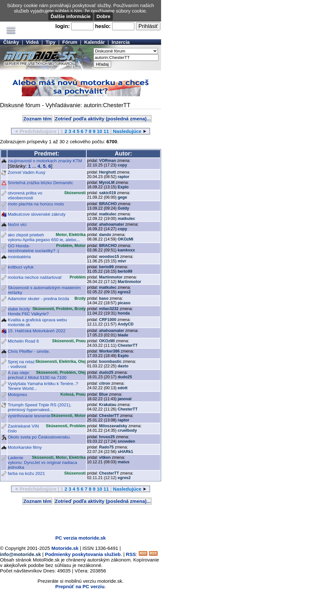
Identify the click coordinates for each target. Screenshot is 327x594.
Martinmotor (111, 277)
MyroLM (107, 182)
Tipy (50, 42)
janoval (124, 399)
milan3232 (109, 308)
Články (11, 42)
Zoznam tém (37, 118)
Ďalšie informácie (71, 16)
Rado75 (106, 447)
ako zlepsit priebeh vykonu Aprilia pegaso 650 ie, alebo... (44, 237)
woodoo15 (109, 256)
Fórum (69, 42)
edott (123, 388)
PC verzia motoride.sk (80, 538)
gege (122, 197)
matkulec (108, 214)
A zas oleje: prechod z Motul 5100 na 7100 (37, 375)
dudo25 (106, 372)
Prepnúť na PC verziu (79, 586)
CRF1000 (108, 319)
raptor (123, 176)
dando (105, 234)
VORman (107, 160)
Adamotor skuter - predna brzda (38, 298)
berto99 (106, 267)
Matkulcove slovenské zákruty (36, 214)
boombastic (110, 361)
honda (124, 313)
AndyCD (125, 324)
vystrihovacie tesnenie (29, 415)
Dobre (104, 16)
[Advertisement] (75, 520)
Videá (32, 42)
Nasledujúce (127, 131)
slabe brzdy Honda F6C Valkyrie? (28, 311)
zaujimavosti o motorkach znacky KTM (45, 160)
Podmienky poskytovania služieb (82, 554)
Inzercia (121, 42)
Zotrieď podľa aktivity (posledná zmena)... (102, 118)
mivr (122, 261)
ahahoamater (111, 224)
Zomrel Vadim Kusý (26, 172)
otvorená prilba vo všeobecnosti (25, 195)
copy (122, 165)
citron (105, 383)
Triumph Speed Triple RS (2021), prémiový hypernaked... (40, 407)
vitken (105, 457)
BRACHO (108, 204)
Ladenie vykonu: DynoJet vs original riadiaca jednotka (42, 462)
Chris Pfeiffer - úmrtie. (29, 351)
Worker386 (109, 351)
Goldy (123, 208)
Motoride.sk (65, 548)
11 (106, 131)
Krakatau (108, 404)
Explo (123, 187)
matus (124, 462)
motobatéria (19, 256)
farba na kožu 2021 (26, 473)
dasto (123, 366)
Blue (103, 394)
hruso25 (107, 437)
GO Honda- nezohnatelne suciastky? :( (33, 248)
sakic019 (107, 193)
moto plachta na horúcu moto (36, 204)
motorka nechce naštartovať (35, 277)
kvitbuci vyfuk (21, 267)
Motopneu (17, 394)
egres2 (124, 292)
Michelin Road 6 (23, 341)
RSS (131, 554)
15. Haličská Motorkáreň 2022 (36, 330)
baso (104, 298)
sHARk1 (125, 451)
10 (99, 131)
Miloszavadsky (113, 426)
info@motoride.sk (20, 554)
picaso (124, 303)
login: (62, 26)
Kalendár (94, 42)
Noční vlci (17, 224)
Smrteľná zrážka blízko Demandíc (40, 182)
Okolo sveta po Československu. (39, 437)
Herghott (107, 172)
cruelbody (127, 430)
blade (123, 335)
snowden (126, 441)
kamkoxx (126, 250)
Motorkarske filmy (25, 447)
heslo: (103, 26)
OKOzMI (125, 239)
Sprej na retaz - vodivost (21, 364)
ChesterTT (128, 345)
